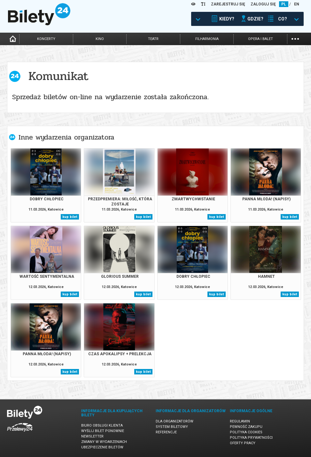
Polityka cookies (246, 432)
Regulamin (240, 421)
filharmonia (207, 39)
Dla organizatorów (174, 421)
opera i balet (260, 39)
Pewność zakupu (246, 427)
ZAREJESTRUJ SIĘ (228, 4)
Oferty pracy (242, 443)
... (295, 38)
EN (296, 4)
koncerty (46, 39)
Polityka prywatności (251, 438)
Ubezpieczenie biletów (102, 447)
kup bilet (69, 217)
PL (283, 4)
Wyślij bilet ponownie (102, 431)
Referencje (166, 432)
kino (100, 39)
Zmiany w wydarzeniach (104, 442)
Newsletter (92, 436)
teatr (153, 39)
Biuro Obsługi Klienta (102, 425)
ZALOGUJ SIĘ (263, 4)
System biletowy (172, 427)
